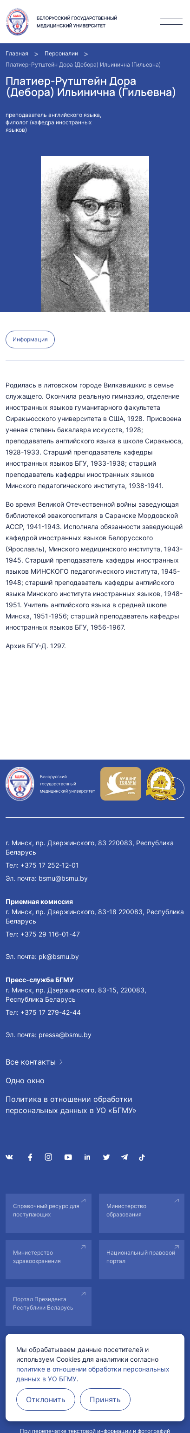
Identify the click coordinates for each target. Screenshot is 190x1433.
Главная (17, 53)
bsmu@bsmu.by (63, 878)
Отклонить (46, 1399)
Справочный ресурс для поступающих (46, 1210)
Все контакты (31, 1061)
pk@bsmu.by (59, 956)
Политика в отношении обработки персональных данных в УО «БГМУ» (71, 1104)
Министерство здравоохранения (37, 1256)
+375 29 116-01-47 (50, 934)
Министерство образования (126, 1210)
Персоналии (61, 53)
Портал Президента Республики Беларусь (43, 1303)
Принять (105, 1399)
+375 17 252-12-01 (49, 865)
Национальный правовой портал (140, 1256)
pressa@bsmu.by (65, 1035)
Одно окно (25, 1080)
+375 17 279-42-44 (50, 1012)
